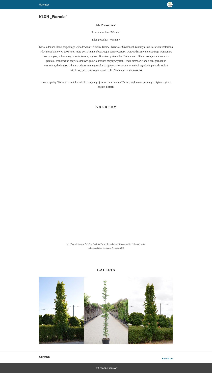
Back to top (167, 358)
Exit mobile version (106, 368)
